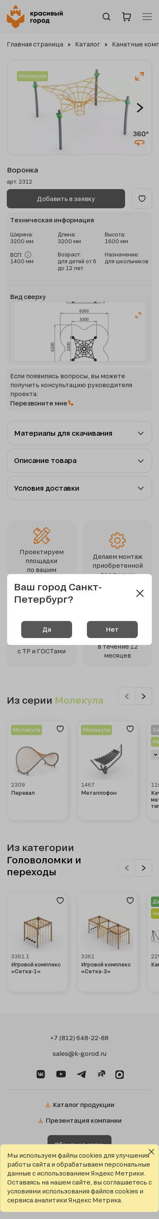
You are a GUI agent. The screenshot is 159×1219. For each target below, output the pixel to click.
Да (46, 629)
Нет (112, 629)
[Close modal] (140, 593)
